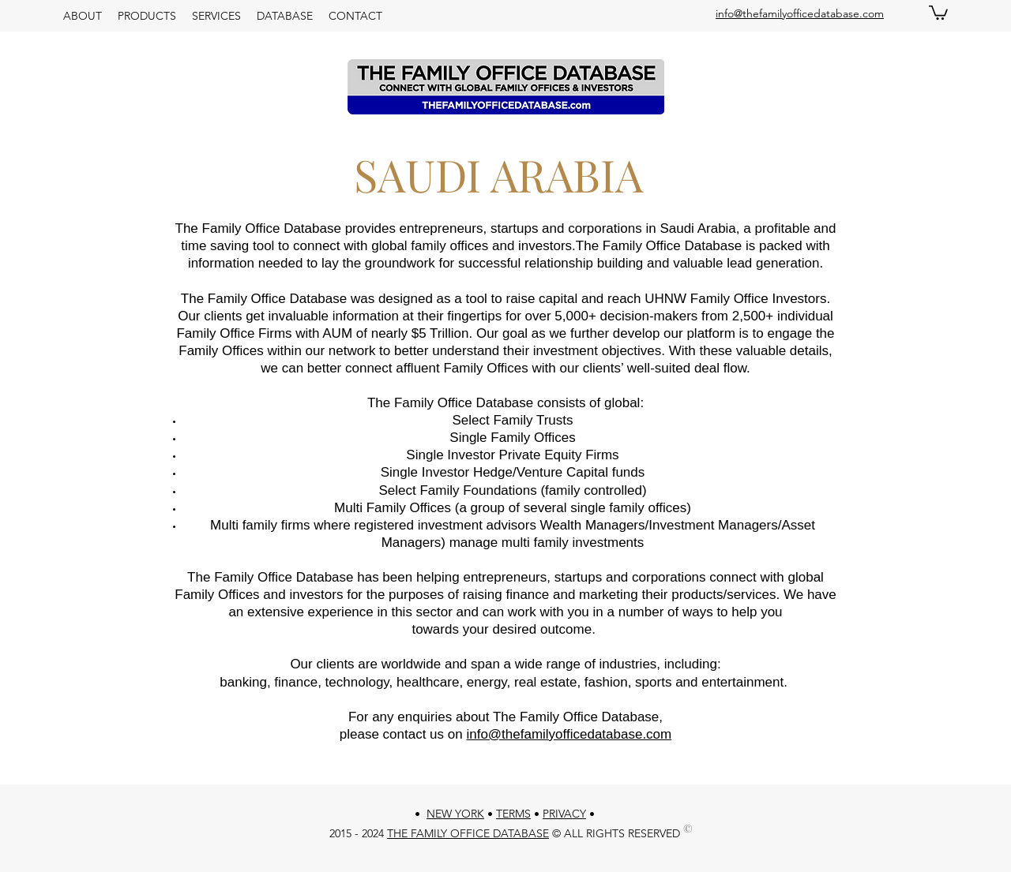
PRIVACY (564, 814)
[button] (938, 12)
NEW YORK (455, 814)
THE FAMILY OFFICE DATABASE (468, 833)
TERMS (513, 814)
